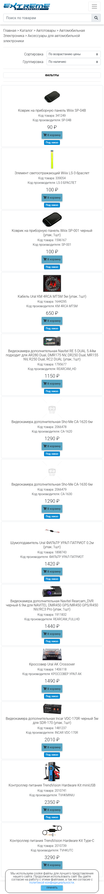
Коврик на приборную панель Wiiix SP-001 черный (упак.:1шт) (52, 233)
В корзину (52, 135)
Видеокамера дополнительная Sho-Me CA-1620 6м (51, 422)
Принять (52, 887)
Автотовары (46, 30)
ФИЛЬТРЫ (52, 75)
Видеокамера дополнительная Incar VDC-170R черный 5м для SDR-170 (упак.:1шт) (52, 721)
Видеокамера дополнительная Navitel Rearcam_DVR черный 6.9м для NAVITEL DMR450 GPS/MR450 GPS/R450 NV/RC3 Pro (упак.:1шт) (52, 605)
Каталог (26, 30)
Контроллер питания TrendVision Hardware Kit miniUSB (52, 785)
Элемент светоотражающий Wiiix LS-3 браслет (52, 173)
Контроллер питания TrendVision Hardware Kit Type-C (52, 841)
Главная (9, 30)
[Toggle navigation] (94, 6)
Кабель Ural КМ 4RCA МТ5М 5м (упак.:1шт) (52, 296)
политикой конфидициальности (51, 882)
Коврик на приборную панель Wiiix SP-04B (52, 110)
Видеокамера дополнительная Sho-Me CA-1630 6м (51, 484)
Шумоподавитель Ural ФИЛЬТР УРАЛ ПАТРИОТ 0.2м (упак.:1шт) (52, 545)
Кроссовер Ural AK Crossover (52, 664)
